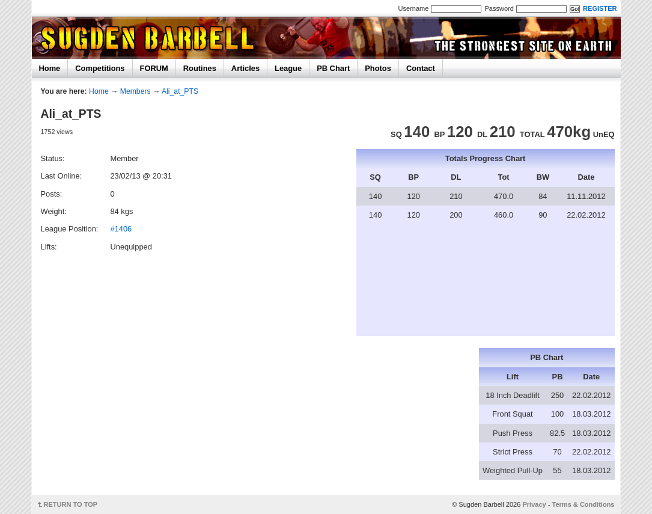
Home (50, 68)
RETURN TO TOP (71, 504)
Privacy (534, 504)
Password (498, 8)
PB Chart (333, 68)
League (288, 68)
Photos (378, 68)
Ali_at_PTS (180, 91)
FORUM (154, 68)
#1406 (121, 228)
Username (413, 8)
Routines (199, 68)
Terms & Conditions (583, 504)
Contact (420, 68)
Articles (245, 68)
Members (135, 91)
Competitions (99, 68)
